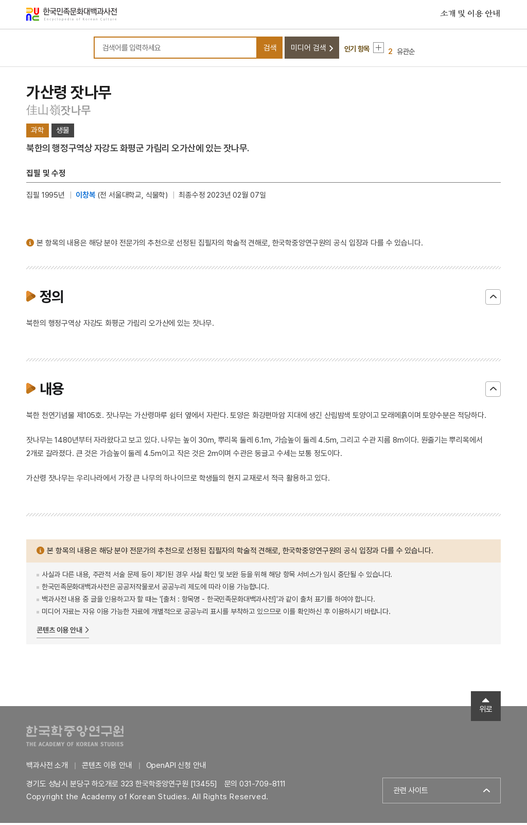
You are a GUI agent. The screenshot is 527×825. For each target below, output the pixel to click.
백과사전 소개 (47, 767)
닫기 (493, 299)
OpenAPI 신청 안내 (176, 767)
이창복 (86, 197)
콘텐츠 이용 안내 (59, 632)
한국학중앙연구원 (75, 737)
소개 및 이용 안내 (470, 15)
